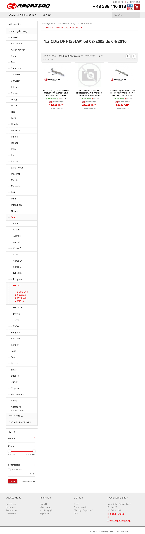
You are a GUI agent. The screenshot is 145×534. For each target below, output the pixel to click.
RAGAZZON (17, 469)
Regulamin (44, 513)
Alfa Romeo (17, 43)
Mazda (14, 180)
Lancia (14, 161)
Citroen (15, 87)
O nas (76, 504)
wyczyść (32, 473)
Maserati (16, 173)
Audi (13, 56)
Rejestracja (11, 504)
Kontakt (43, 504)
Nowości (47, 15)
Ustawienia (11, 513)
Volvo (14, 400)
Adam (16, 223)
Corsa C (17, 254)
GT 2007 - (18, 273)
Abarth (14, 37)
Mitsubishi (16, 204)
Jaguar (14, 142)
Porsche (15, 338)
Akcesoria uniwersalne (17, 408)
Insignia (17, 279)
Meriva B (18, 307)
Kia (12, 155)
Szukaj (12, 481)
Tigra (16, 320)
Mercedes (16, 186)
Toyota (15, 388)
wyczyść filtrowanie (29, 481)
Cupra (14, 93)
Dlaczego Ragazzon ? (83, 510)
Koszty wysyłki (46, 510)
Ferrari (14, 105)
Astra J (16, 242)
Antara (16, 229)
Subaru (15, 375)
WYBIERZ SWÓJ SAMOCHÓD (22, 15)
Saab (13, 351)
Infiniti (14, 136)
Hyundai (15, 130)
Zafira (16, 326)
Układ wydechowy (18, 31)
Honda (14, 124)
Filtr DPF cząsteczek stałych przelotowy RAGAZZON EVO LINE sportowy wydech (56, 93)
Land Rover (17, 167)
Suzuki (14, 381)
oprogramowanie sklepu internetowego (106, 531)
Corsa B (17, 248)
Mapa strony (45, 507)
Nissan (14, 211)
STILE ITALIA (16, 416)
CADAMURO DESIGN (20, 422)
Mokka (17, 313)
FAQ (76, 513)
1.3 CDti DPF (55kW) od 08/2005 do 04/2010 (21, 296)
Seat (13, 357)
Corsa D (17, 260)
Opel (13, 217)
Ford (13, 118)
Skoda (14, 363)
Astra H (17, 235)
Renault (15, 344)
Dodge (14, 99)
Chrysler (15, 80)
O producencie (80, 507)
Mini (13, 198)
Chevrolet (16, 74)
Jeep (13, 149)
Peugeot (15, 332)
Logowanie (11, 507)
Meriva (17, 285)
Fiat (13, 111)
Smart (14, 369)
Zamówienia (11, 510)
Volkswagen (17, 394)
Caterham (16, 68)
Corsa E (17, 266)
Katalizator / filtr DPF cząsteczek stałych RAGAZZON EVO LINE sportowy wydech (89, 93)
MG (13, 192)
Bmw (13, 62)
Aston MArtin (18, 49)
